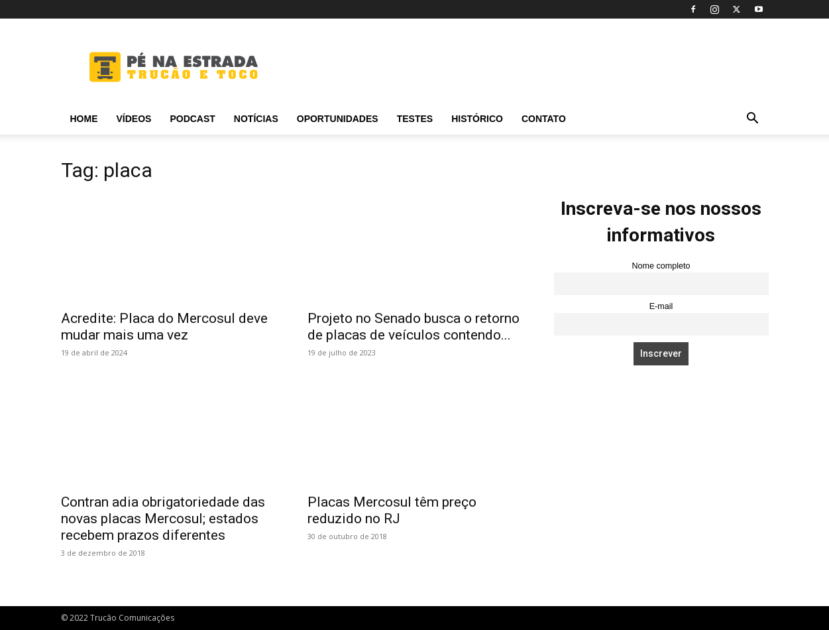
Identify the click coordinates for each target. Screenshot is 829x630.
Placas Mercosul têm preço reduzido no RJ (391, 510)
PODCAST (192, 118)
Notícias (256, 118)
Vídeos (134, 118)
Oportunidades (337, 118)
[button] (753, 119)
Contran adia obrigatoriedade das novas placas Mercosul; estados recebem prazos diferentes (163, 518)
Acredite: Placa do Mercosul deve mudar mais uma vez (164, 326)
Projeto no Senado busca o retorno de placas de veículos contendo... (413, 326)
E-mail (661, 306)
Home (84, 118)
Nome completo (661, 266)
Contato (544, 118)
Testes (415, 118)
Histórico (477, 118)
